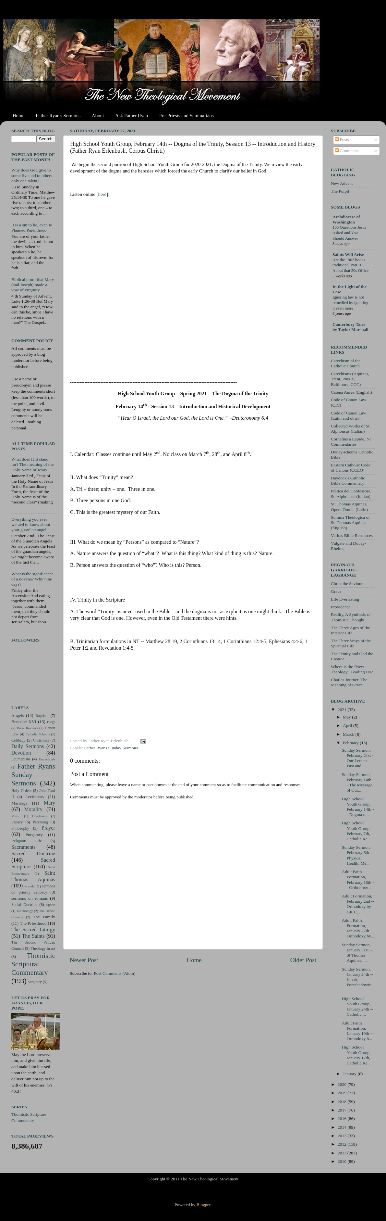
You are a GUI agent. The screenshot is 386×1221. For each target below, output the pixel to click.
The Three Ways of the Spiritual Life (351, 643)
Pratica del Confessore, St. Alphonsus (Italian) (351, 494)
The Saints (33, 936)
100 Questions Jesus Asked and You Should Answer (349, 232)
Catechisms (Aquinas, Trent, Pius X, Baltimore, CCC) (350, 379)
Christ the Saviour (347, 583)
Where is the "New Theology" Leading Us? (352, 669)
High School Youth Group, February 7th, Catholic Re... (356, 830)
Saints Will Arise (348, 254)
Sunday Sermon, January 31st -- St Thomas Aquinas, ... (357, 952)
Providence (341, 606)
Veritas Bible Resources (352, 535)
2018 (342, 1101)
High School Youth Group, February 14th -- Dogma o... (358, 806)
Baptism (41, 715)
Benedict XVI (23, 721)
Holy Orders (21, 790)
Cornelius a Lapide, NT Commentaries (351, 442)
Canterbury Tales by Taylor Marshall (350, 327)
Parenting (40, 822)
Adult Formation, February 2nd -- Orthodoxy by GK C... (358, 904)
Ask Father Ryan (131, 115)
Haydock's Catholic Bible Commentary (348, 481)
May (347, 717)
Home (19, 115)
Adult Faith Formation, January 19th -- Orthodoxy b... (357, 1031)
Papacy (17, 822)
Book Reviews (27, 728)
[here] (102, 194)
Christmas (41, 740)
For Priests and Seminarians (186, 115)
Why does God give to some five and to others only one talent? (31, 175)
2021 (342, 709)
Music (15, 816)
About (98, 115)
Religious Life (26, 841)
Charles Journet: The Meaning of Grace (349, 682)
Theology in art (42, 948)
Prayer (48, 828)
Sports (50, 905)
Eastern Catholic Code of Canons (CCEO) (350, 468)
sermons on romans (29, 898)
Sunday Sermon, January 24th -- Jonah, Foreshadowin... (358, 980)
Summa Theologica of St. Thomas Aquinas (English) (350, 522)
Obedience (39, 816)
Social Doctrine (24, 904)
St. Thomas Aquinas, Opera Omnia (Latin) (349, 507)
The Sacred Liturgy (33, 930)
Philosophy (20, 828)
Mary (49, 803)
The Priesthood (33, 923)
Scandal (29, 886)
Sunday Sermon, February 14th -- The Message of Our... (358, 782)
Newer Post (84, 960)
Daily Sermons (27, 746)
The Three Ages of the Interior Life (350, 630)
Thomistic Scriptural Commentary (33, 964)
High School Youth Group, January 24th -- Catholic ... (357, 1006)
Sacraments (23, 847)
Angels (17, 715)
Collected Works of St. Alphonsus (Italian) (350, 429)
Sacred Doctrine (33, 854)
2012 (342, 1144)
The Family (44, 916)
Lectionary (34, 796)
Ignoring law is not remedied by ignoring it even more (350, 302)
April (348, 725)
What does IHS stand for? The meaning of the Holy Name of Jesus (32, 464)
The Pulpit (340, 191)
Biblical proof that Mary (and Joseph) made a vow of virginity (32, 284)
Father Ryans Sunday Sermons (111, 747)
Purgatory (34, 834)
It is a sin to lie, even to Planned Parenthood (31, 228)
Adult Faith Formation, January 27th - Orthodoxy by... (358, 928)
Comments (347, 150)
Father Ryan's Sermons (58, 115)
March (349, 734)
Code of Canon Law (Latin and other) (348, 416)
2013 (342, 1135)
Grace (336, 591)
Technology (25, 911)
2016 (342, 1118)
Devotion (21, 753)
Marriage (19, 803)
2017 (342, 1110)
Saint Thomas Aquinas (33, 876)
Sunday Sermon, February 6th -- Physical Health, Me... (357, 855)
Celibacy (18, 740)
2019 (342, 1092)
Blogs (51, 722)
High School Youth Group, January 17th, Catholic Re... (356, 1055)
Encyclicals (47, 759)
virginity (35, 982)
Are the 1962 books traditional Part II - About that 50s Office (350, 265)
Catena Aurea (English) (351, 392)
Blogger (204, 1204)
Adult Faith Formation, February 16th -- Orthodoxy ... (358, 879)
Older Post (303, 960)
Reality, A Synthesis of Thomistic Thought (351, 617)
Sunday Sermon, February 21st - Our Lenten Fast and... (357, 758)
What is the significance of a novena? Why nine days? (32, 579)
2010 (342, 1161)
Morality (33, 809)
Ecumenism (20, 759)
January (350, 1073)
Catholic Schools (38, 734)
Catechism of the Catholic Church (345, 363)
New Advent (342, 183)
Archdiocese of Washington (346, 219)
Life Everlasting (345, 599)
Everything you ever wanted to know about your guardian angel (30, 524)
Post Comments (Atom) (114, 973)
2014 (342, 1127)
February (351, 742)
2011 (342, 1153)
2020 (342, 1084)
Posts (342, 139)
